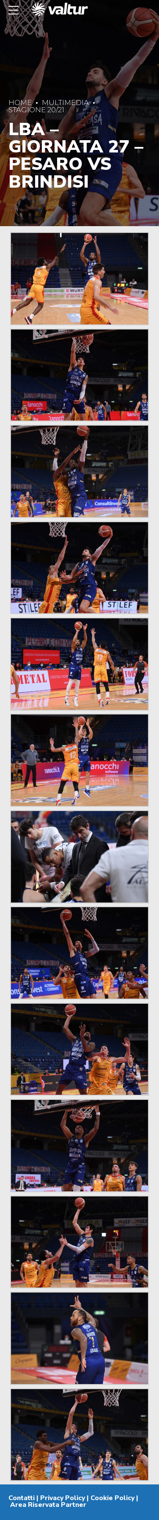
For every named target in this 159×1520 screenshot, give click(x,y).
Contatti (21, 1498)
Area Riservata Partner (48, 1504)
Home (20, 102)
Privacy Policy (62, 1498)
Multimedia (65, 102)
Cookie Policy (112, 1498)
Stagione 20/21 (36, 109)
